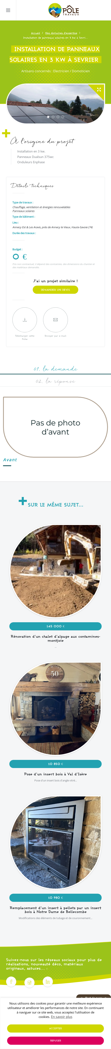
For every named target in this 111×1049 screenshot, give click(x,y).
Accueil (35, 33)
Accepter (55, 1028)
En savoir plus (61, 1016)
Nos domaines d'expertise (61, 33)
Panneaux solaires (23, 211)
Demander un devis (55, 289)
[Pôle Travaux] (63, 10)
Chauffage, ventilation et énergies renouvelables (41, 207)
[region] (55, 1023)
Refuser (55, 1040)
